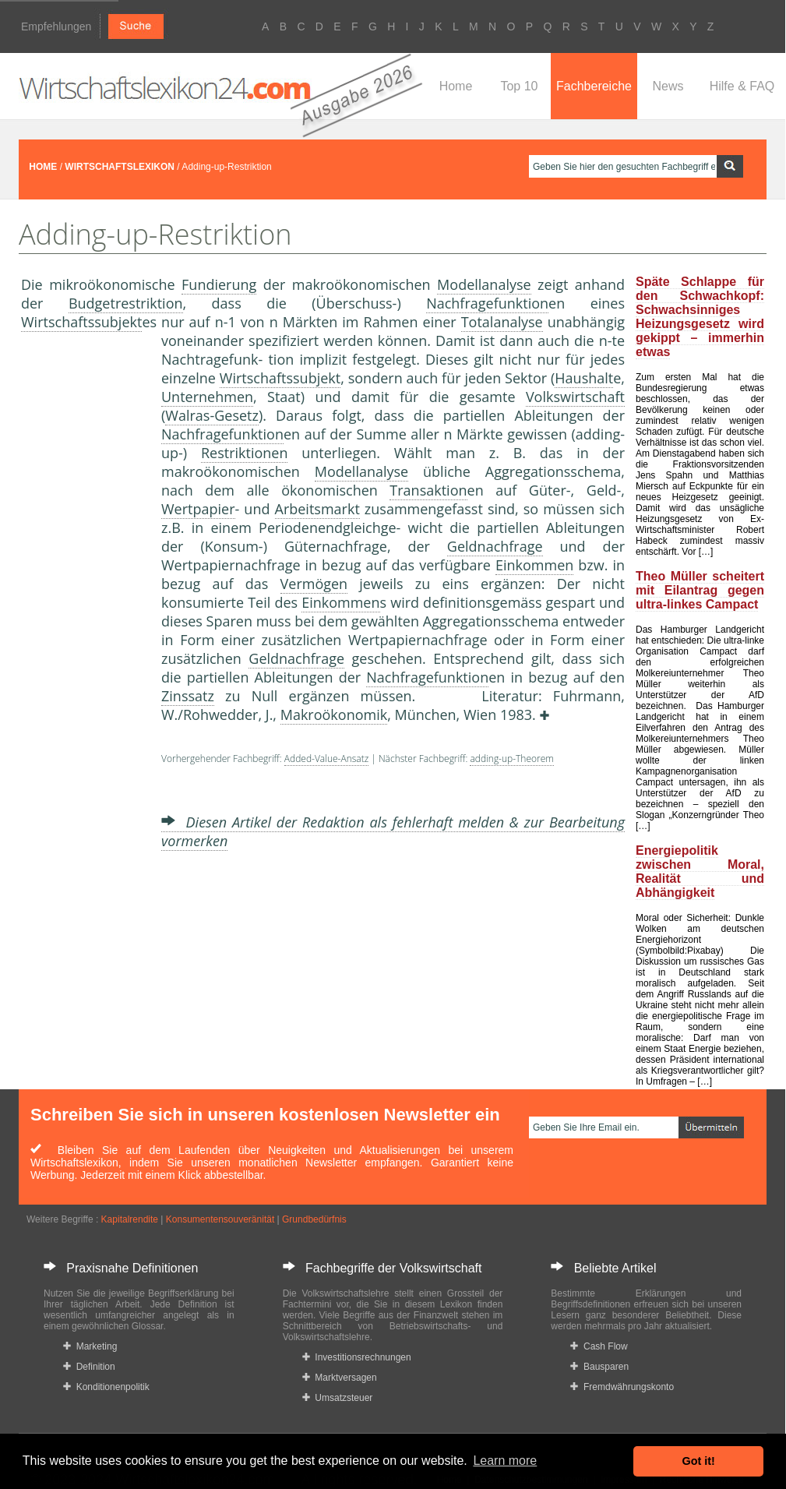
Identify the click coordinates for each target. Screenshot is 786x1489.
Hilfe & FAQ (742, 86)
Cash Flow (598, 1346)
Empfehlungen (56, 26)
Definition (89, 1366)
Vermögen (314, 583)
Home (456, 86)
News (667, 86)
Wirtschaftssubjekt (81, 321)
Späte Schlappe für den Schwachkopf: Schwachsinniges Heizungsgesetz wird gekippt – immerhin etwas (700, 316)
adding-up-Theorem (512, 758)
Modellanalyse (484, 284)
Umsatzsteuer (337, 1397)
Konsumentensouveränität (220, 1219)
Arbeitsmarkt (317, 508)
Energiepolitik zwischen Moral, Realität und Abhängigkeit (700, 871)
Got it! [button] (698, 1461)
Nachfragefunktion (487, 303)
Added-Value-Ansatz (326, 758)
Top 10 (519, 86)
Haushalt (584, 378)
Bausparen (599, 1366)
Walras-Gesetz (212, 415)
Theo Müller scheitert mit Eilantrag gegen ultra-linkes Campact (700, 590)
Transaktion (428, 490)
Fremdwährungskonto (622, 1386)
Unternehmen (207, 396)
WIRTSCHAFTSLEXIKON (119, 166)
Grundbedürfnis (314, 1219)
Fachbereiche (594, 86)
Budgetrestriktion (126, 303)
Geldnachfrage (495, 546)
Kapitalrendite (129, 1219)
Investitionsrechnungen (356, 1357)
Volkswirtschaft (575, 396)
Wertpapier (198, 508)
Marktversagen (339, 1377)
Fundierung (219, 284)
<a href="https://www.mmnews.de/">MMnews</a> (83, 590)
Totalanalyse (502, 321)
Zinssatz (187, 695)
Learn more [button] (505, 1460)
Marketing (90, 1346)
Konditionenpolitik (106, 1386)
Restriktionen (244, 452)
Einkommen (534, 565)
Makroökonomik (333, 714)
